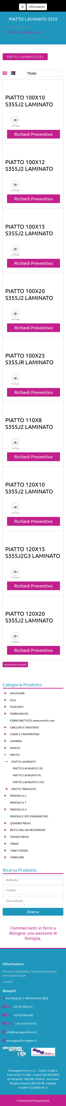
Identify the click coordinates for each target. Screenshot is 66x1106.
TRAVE (14, 843)
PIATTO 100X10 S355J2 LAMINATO (29, 100)
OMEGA (15, 747)
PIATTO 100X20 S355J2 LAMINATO (29, 294)
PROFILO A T (18, 802)
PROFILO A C (18, 795)
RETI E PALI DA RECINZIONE (28, 829)
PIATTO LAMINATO (17, 27)
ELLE (13, 700)
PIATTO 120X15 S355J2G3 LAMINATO (32, 552)
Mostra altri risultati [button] (15, 664)
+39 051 (18, 1015)
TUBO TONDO (19, 850)
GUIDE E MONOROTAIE (24, 734)
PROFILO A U (18, 809)
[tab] (7, 73)
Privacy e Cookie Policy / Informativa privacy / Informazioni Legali (30, 973)
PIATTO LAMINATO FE (27, 775)
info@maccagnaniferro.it (21, 1032)
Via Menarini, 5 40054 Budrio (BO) (26, 998)
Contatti (8, 981)
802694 (28, 1015)
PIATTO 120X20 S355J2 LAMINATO (29, 617)
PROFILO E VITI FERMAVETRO (29, 816)
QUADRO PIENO (20, 823)
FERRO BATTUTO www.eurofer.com (32, 720)
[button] (59, 4)
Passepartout (41, 1100)
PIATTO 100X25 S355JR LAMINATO (29, 359)
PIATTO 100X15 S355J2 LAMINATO (29, 230)
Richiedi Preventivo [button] (33, 134)
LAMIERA (16, 741)
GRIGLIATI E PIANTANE (24, 727)
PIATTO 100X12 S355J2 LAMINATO (29, 165)
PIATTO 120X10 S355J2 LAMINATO (29, 488)
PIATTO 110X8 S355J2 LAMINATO (29, 423)
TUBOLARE (17, 857)
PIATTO (15, 754)
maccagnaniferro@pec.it (21, 1040)
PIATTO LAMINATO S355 (24, 32)
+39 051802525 (23, 1006)
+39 (17, 1023)
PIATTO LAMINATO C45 (28, 768)
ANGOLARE (17, 693)
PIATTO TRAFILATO (23, 789)
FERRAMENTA (19, 713)
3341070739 (28, 1023)
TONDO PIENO (19, 836)
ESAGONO (16, 706)
